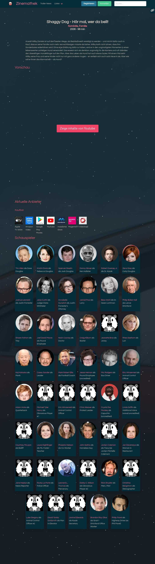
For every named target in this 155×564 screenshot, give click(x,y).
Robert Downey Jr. (109, 268)
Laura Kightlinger (44, 445)
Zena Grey (127, 268)
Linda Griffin (128, 407)
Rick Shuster (106, 483)
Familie (83, 26)
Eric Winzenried (129, 373)
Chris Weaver (86, 407)
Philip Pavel (117, 518)
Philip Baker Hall (130, 300)
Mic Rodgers (106, 373)
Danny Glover (86, 268)
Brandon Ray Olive (98, 518)
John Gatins (85, 445)
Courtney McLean (23, 445)
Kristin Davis (42, 268)
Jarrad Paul (85, 300)
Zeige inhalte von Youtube (77, 128)
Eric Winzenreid (65, 407)
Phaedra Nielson (65, 445)
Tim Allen (20, 268)
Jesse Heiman (86, 373)
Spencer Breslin (65, 268)
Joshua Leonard (23, 300)
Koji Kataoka (21, 373)
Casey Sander (43, 373)
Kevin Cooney (64, 338)
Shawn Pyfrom (22, 338)
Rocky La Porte (43, 483)
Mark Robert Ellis (65, 373)
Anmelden (104, 4)
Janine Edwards (76, 518)
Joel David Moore (44, 338)
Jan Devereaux (129, 445)
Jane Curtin (42, 300)
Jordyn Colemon (108, 445)
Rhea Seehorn (129, 338)
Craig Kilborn (85, 338)
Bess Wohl (105, 300)
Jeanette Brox (107, 338)
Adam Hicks (21, 407)
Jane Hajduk (21, 483)
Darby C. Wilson (87, 483)
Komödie (73, 26)
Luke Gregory (32, 518)
